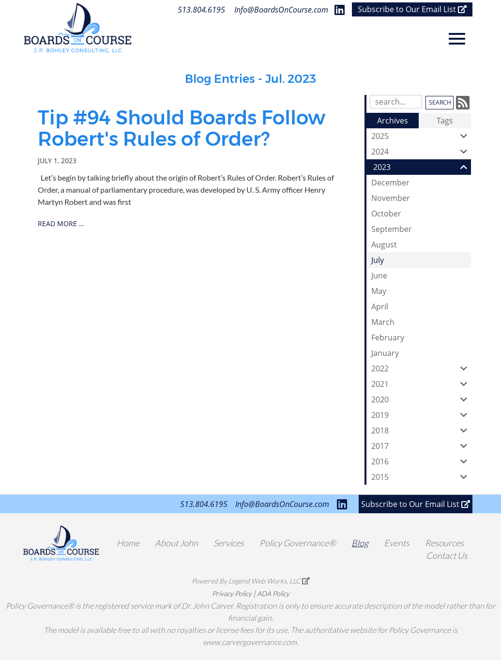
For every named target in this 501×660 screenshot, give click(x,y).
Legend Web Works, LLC (269, 581)
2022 (421, 368)
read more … (61, 223)
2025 (421, 136)
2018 (421, 430)
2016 (421, 461)
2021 (421, 384)
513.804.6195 (201, 9)
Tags (445, 120)
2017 (421, 446)
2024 (421, 151)
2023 (422, 167)
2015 (421, 477)
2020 (421, 399)
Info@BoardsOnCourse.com (281, 9)
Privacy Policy (232, 593)
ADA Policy (273, 593)
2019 (421, 415)
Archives (392, 120)
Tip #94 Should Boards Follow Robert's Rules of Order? (181, 128)
